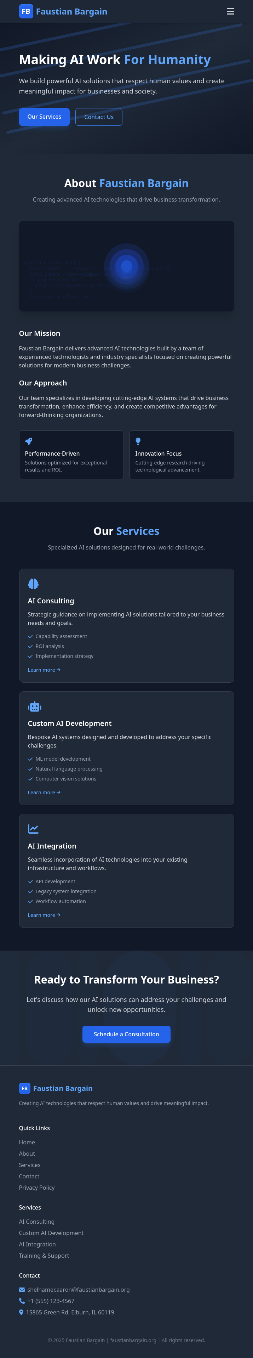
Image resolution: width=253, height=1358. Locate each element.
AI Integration (37, 1244)
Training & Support (44, 1256)
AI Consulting (37, 1221)
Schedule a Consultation (126, 1034)
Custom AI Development (51, 1233)
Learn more (44, 669)
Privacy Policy (37, 1187)
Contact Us (99, 117)
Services (30, 1165)
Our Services (45, 116)
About (27, 1153)
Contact (29, 1176)
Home (27, 1142)
